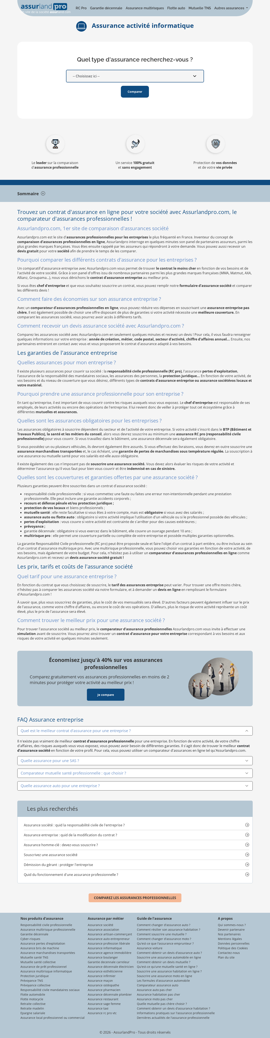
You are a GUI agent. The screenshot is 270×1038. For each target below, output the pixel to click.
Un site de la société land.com (45, 8)
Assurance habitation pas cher (158, 994)
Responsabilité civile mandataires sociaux (50, 990)
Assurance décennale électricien (111, 967)
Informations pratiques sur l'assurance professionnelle (176, 1013)
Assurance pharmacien (104, 990)
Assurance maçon (100, 981)
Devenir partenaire (231, 930)
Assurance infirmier (102, 976)
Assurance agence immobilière (109, 953)
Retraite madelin (32, 1008)
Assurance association (103, 930)
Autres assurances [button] (229, 8)
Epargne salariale (32, 1013)
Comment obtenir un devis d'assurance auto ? (169, 953)
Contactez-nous (229, 953)
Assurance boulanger (103, 957)
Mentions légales (230, 939)
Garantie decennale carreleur (109, 962)
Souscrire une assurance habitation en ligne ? (169, 971)
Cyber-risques (30, 939)
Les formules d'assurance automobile (163, 981)
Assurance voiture (149, 948)
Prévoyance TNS (31, 981)
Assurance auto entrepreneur (109, 939)
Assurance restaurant (103, 999)
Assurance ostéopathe (103, 985)
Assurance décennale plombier (110, 994)
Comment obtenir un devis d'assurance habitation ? (173, 1008)
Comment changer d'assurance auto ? (163, 925)
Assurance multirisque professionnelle (47, 930)
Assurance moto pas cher (155, 999)
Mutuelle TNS (200, 8)
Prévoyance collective (35, 985)
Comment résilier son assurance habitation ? (168, 930)
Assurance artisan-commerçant (110, 934)
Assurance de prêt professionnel (43, 967)
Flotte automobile (32, 994)
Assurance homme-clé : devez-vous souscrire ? (61, 845)
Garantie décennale (106, 8)
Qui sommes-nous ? (232, 925)
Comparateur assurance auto (157, 985)
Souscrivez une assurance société (50, 854)
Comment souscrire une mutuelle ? (161, 934)
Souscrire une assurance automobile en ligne (169, 957)
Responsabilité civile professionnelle (46, 925)
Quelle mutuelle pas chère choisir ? (162, 1004)
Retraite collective (33, 1004)
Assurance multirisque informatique (46, 971)
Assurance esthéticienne (105, 971)
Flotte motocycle (31, 999)
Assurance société (100, 925)
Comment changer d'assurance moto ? (164, 939)
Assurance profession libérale (109, 943)
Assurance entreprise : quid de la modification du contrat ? (70, 835)
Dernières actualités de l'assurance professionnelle (173, 1018)
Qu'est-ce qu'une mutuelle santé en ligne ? (167, 967)
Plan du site (226, 957)
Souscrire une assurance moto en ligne (164, 976)
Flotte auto (176, 8)
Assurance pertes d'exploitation (42, 943)
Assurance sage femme (104, 1004)
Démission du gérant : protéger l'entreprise (58, 864)
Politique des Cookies (233, 948)
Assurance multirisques (145, 8)
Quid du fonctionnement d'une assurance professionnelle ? (71, 874)
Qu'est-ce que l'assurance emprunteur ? (165, 943)
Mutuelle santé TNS (34, 957)
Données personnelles (234, 943)
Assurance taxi (98, 1008)
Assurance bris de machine (39, 948)
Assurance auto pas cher (154, 990)
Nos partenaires (229, 934)
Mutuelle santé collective (38, 962)
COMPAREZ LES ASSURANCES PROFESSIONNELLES (135, 897)
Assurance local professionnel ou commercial (52, 1018)
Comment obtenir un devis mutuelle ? (163, 962)
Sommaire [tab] (31, 193)
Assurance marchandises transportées (47, 953)
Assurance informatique (105, 948)
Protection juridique (34, 976)
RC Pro (81, 8)
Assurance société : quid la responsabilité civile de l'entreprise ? (74, 825)
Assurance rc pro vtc (102, 1013)
